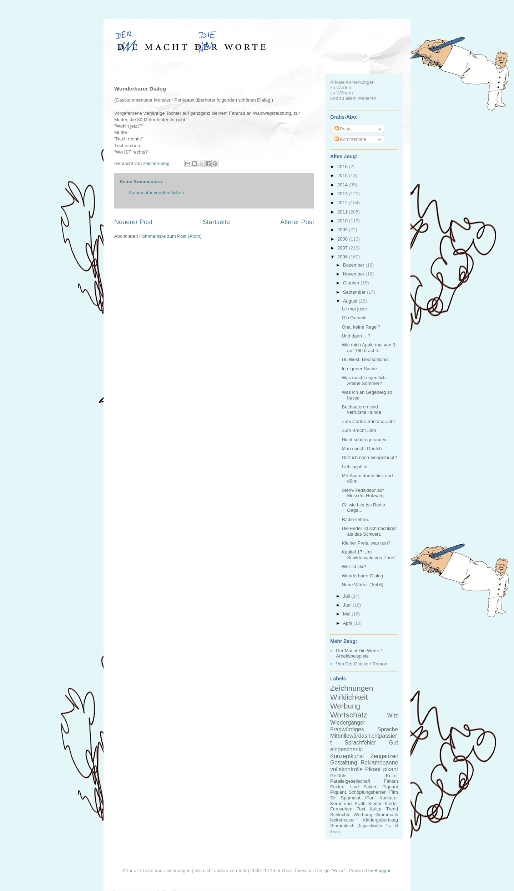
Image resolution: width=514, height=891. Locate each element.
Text (361, 809)
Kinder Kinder (383, 803)
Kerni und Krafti (348, 803)
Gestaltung (343, 762)
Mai (347, 614)
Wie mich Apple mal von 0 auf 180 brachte (368, 347)
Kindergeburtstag (380, 820)
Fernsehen (341, 809)
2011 (343, 212)
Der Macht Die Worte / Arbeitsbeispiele (359, 653)
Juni (348, 605)
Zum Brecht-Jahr (359, 430)
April (348, 623)
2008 (343, 239)
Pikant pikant (381, 769)
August (351, 301)
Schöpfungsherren (368, 792)
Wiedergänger (347, 723)
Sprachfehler (360, 743)
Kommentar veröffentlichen (156, 192)
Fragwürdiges (347, 729)
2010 (343, 220)
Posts (343, 129)
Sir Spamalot (345, 797)
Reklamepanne (379, 762)
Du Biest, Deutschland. (365, 359)
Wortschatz (348, 715)
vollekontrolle (346, 769)
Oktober (352, 282)
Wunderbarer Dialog (362, 575)
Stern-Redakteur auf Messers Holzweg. (363, 493)
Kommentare (350, 139)
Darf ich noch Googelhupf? (369, 457)
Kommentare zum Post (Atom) (170, 236)
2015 (343, 175)
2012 (343, 202)
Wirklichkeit (349, 697)
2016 (343, 166)
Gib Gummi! (354, 317)
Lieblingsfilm (354, 466)
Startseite (216, 222)
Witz (392, 715)
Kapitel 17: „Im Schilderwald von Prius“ (368, 554)
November (354, 274)
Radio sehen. (355, 519)
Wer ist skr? (354, 566)
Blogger (382, 870)
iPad (369, 797)
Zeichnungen (351, 688)
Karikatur (388, 797)
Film (393, 792)
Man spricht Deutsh (362, 448)
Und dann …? (356, 336)
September (355, 292)
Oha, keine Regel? (361, 327)
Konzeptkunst (347, 756)
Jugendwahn (370, 825)
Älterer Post (297, 222)
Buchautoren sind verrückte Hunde (361, 409)
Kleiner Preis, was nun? (366, 543)
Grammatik (386, 814)
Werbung (345, 706)
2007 (343, 248)
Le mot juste (354, 308)
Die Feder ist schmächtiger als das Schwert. (369, 531)
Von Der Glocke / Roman (361, 663)
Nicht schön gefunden (364, 439)
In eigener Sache (359, 368)
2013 (343, 193)
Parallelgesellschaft (350, 781)
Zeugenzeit (384, 756)
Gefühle (338, 775)
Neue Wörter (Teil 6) (362, 584)
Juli (347, 596)
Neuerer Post (133, 222)
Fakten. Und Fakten (354, 786)
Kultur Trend (384, 809)
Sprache (387, 729)
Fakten (391, 781)
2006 (343, 256)
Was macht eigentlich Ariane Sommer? (364, 380)
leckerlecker (342, 820)
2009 (343, 229)
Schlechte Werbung (351, 814)
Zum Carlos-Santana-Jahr (368, 421)
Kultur (392, 775)
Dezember (354, 265)
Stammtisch (342, 825)
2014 (343, 184)
